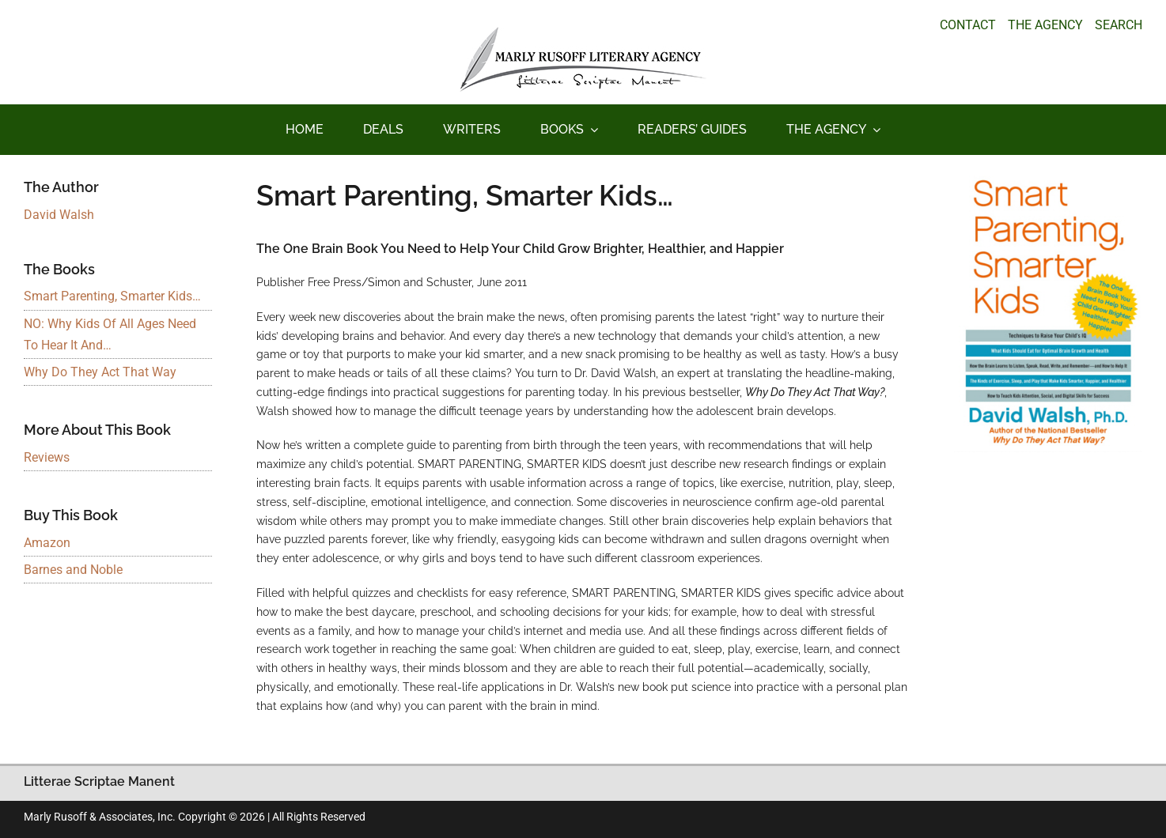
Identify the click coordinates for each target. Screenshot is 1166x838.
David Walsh (59, 214)
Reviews (47, 457)
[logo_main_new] (583, 32)
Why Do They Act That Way (100, 371)
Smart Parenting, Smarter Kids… (112, 296)
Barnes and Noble (73, 569)
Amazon (47, 542)
